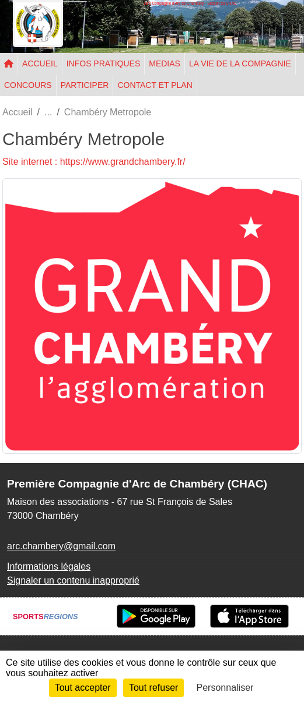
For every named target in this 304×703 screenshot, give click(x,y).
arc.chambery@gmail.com (61, 546)
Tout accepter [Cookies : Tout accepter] (83, 688)
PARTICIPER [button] (85, 85)
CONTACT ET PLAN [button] (154, 85)
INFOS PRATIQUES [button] (104, 63)
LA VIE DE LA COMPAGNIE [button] (240, 63)
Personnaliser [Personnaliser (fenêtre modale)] (225, 688)
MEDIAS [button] (164, 63)
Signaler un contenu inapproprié (73, 580)
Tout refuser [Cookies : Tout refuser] (153, 688)
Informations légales (48, 566)
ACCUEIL (40, 63)
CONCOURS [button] (28, 85)
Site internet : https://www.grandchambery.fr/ (94, 162)
